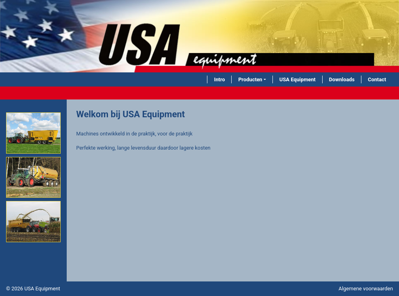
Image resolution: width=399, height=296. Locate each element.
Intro (219, 79)
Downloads (342, 79)
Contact (377, 79)
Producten (250, 79)
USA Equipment (297, 79)
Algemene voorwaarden (366, 288)
